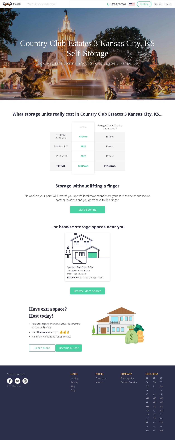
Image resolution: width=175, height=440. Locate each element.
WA (147, 430)
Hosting (144, 4)
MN (155, 402)
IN (161, 390)
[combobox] (48, 4)
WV (161, 430)
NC (154, 406)
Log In (167, 4)
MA (147, 398)
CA (147, 382)
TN (161, 422)
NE (161, 406)
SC (154, 422)
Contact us (101, 378)
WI (154, 430)
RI (147, 422)
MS (147, 406)
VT (161, 426)
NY (154, 414)
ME (161, 398)
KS (147, 394)
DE (147, 386)
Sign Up (158, 4)
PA (161, 418)
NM (162, 410)
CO (154, 382)
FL (154, 386)
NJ (154, 410)
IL (154, 390)
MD (154, 398)
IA (147, 390)
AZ (161, 378)
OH (161, 414)
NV (147, 414)
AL (147, 378)
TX (147, 426)
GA (161, 386)
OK (147, 418)
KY (154, 394)
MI (147, 402)
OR (154, 418)
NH (147, 410)
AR (154, 378)
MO (161, 402)
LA (161, 394)
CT (161, 382)
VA (154, 426)
